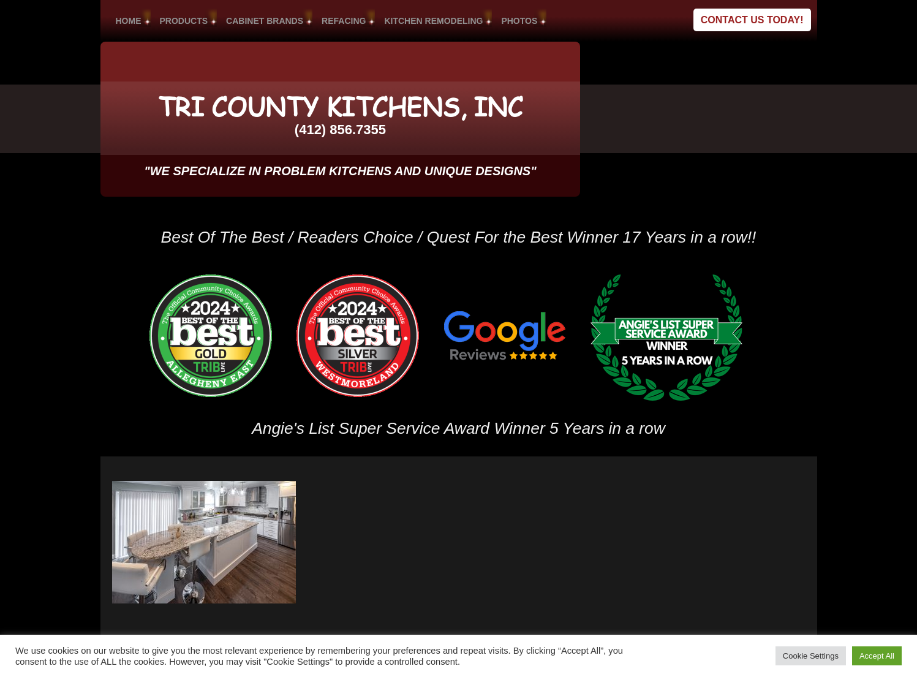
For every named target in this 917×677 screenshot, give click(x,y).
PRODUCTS (184, 21)
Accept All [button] (876, 655)
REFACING (344, 21)
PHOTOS (519, 21)
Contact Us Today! (752, 20)
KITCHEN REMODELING (433, 21)
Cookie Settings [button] (811, 655)
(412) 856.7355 (340, 129)
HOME (129, 21)
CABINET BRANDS (264, 21)
